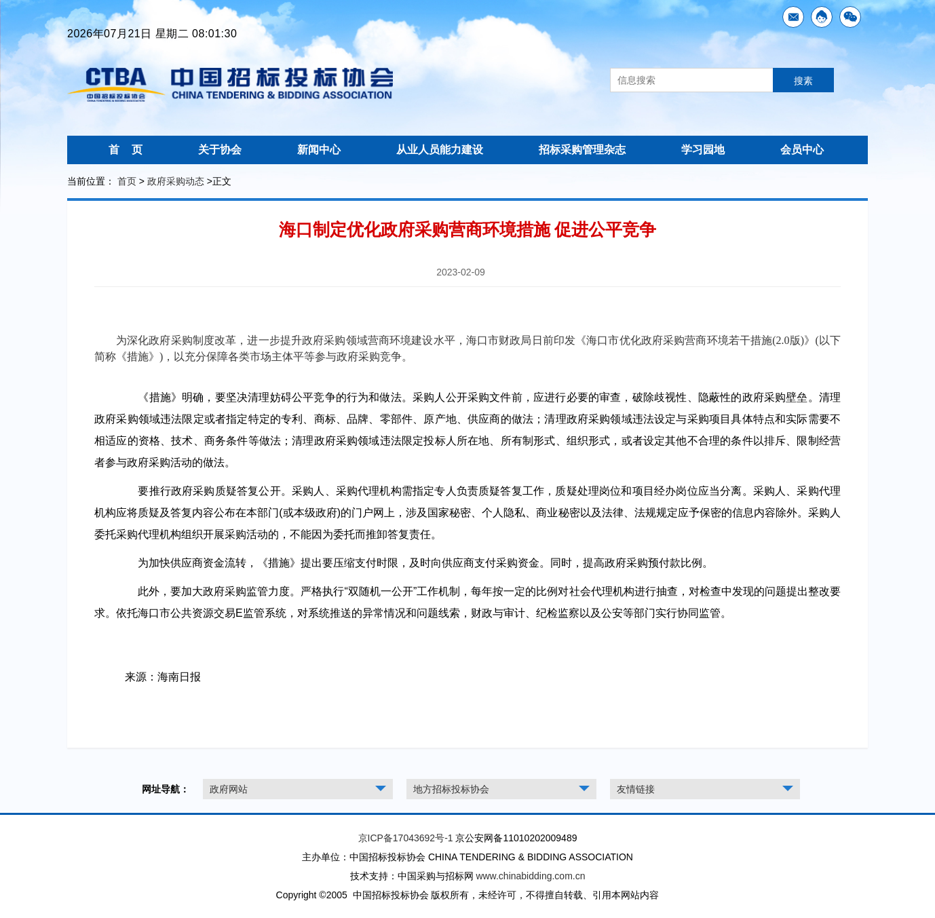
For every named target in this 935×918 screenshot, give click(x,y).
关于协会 (220, 149)
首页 (126, 181)
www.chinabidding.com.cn (530, 876)
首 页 (125, 149)
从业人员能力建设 (439, 149)
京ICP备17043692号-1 (405, 838)
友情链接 (636, 789)
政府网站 (229, 789)
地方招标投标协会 (451, 789)
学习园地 (703, 149)
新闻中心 (319, 149)
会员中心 (802, 149)
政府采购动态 (175, 181)
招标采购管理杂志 (582, 149)
